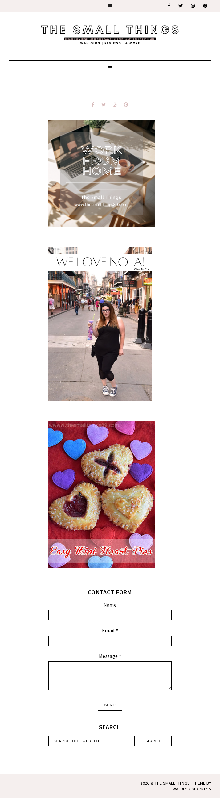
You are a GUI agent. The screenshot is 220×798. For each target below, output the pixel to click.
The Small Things (172, 783)
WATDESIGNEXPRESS (192, 789)
